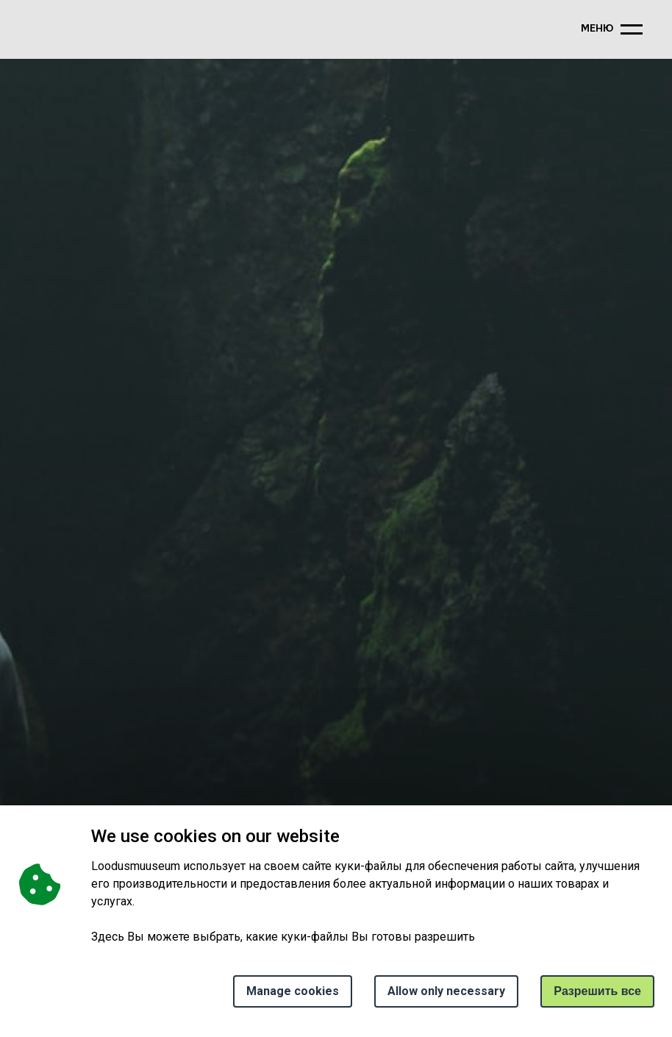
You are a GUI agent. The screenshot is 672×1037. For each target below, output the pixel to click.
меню (597, 29)
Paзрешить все (597, 991)
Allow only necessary (446, 991)
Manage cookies (292, 991)
